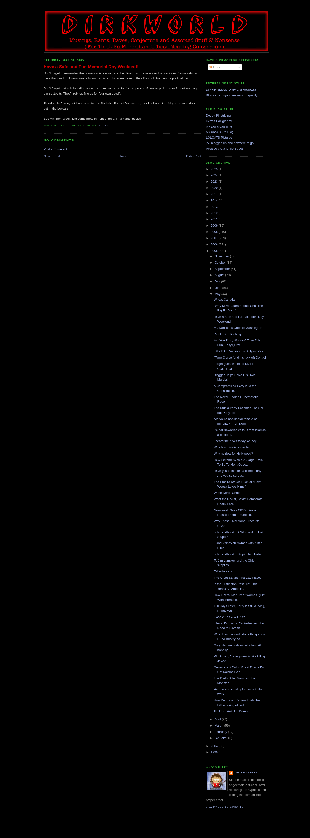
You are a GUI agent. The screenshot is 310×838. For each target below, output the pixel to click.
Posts (214, 67)
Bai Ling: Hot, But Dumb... (232, 711)
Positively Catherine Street (224, 148)
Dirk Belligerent (246, 772)
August (220, 275)
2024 (215, 175)
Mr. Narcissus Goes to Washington (238, 328)
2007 (215, 238)
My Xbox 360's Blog (220, 132)
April (218, 719)
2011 (215, 219)
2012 (215, 213)
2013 (215, 206)
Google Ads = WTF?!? (229, 617)
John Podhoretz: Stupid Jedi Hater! (238, 554)
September (223, 269)
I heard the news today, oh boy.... (237, 441)
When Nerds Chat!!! (227, 493)
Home (123, 156)
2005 (215, 250)
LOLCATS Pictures (219, 137)
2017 (215, 194)
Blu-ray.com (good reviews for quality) (232, 95)
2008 (215, 232)
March (219, 725)
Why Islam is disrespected (232, 447)
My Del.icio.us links (219, 126)
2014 (215, 200)
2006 (215, 244)
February (221, 732)
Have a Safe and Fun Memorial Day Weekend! (91, 66)
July (218, 281)
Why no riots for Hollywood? (233, 453)
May (218, 294)
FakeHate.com (224, 571)
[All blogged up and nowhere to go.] (231, 143)
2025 (215, 169)
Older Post (193, 156)
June (218, 287)
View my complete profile (224, 807)
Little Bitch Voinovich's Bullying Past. (239, 351)
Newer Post (52, 156)
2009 (215, 225)
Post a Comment (55, 149)
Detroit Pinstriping (218, 115)
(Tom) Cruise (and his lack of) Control (240, 357)
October (221, 262)
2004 (215, 746)
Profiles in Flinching (227, 334)
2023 (215, 181)
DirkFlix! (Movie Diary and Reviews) (231, 89)
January (221, 738)
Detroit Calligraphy (219, 121)
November (222, 256)
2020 (215, 188)
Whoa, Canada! (224, 299)
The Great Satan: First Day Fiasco (237, 577)
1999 (215, 752)
